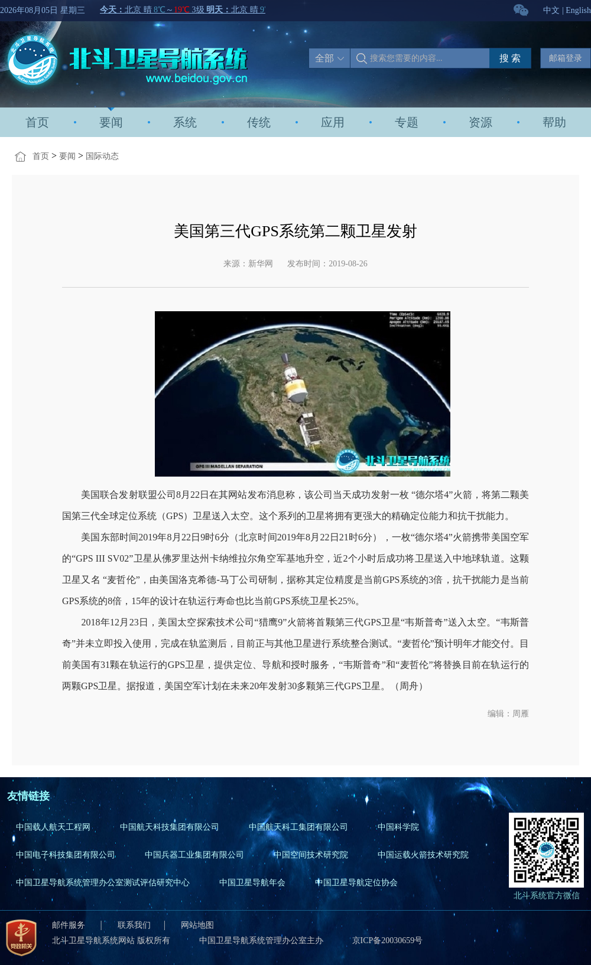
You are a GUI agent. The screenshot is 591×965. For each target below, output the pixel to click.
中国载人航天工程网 (53, 827)
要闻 (111, 122)
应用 (333, 122)
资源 (480, 122)
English (578, 10)
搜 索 (510, 58)
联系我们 (134, 925)
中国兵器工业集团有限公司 (194, 854)
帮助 (554, 122)
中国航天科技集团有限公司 (169, 827)
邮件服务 (69, 925)
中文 (551, 10)
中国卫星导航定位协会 (356, 882)
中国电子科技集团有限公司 (65, 854)
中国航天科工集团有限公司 (298, 827)
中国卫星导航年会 (252, 882)
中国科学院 (398, 827)
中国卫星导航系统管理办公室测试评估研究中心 (103, 882)
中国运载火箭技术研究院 (423, 854)
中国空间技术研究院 (311, 854)
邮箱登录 (565, 58)
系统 (185, 122)
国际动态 (102, 156)
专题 (406, 122)
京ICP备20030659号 (387, 940)
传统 (259, 122)
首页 (37, 122)
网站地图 (197, 925)
